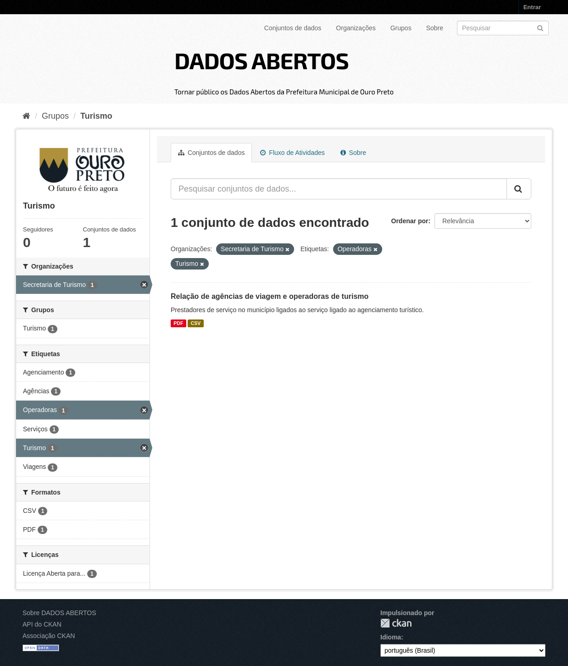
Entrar (532, 7)
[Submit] (540, 27)
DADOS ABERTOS (261, 60)
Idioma (390, 637)
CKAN (396, 623)
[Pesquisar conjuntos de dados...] (339, 188)
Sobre (434, 28)
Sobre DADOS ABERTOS (59, 612)
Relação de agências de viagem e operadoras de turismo (269, 296)
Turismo (96, 116)
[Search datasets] (503, 28)
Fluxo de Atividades (292, 152)
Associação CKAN (48, 635)
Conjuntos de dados (293, 28)
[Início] (26, 116)
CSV (196, 323)
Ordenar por (410, 221)
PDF (178, 323)
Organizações (355, 28)
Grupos (401, 28)
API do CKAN (41, 624)
